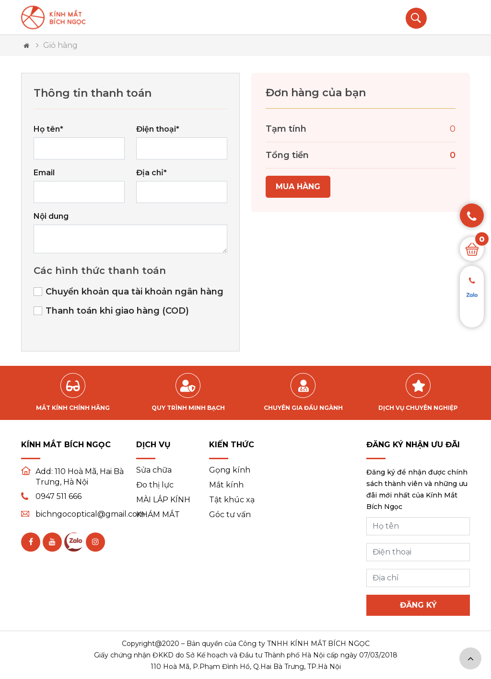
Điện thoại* (157, 129)
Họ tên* (48, 129)
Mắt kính (226, 485)
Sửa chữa (154, 470)
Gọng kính (229, 470)
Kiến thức (231, 444)
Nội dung (51, 216)
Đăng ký (418, 605)
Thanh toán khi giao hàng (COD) (117, 311)
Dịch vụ (153, 444)
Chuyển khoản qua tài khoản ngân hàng (134, 291)
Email (44, 172)
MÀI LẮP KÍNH (163, 500)
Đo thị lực (155, 485)
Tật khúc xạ (232, 500)
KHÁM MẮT (158, 515)
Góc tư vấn (230, 515)
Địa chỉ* (151, 172)
